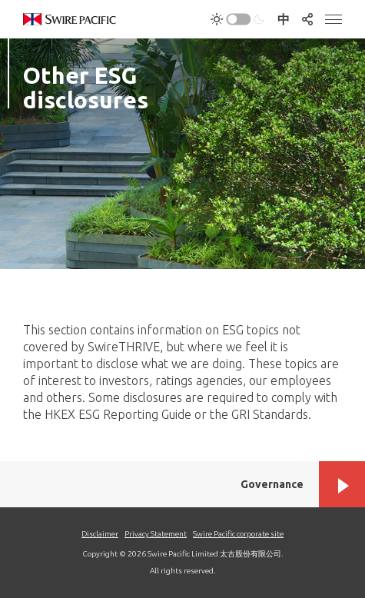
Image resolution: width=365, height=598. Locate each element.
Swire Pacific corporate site (238, 534)
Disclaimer (99, 534)
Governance (272, 484)
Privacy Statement (155, 534)
